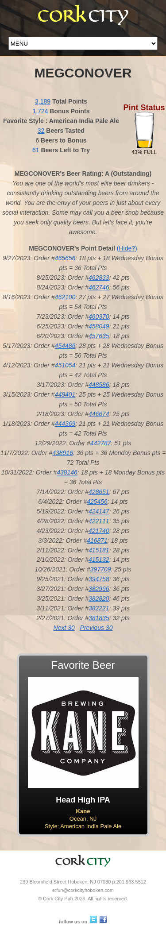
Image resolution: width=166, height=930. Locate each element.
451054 (65, 365)
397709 (100, 569)
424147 (99, 511)
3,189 (42, 101)
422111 (99, 521)
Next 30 (64, 627)
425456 (97, 501)
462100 (65, 297)
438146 (67, 472)
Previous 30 (96, 627)
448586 (99, 384)
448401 (65, 394)
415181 (99, 550)
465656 (65, 258)
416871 (97, 540)
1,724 (40, 111)
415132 (99, 559)
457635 (99, 336)
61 (35, 150)
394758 (99, 579)
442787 (100, 443)
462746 (99, 287)
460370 (99, 316)
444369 (65, 423)
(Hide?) (127, 248)
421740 (99, 530)
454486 (65, 345)
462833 (99, 277)
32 (41, 130)
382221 (99, 608)
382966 (99, 588)
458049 (99, 326)
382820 (99, 598)
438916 (62, 452)
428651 (99, 491)
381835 (99, 617)
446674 (99, 413)
